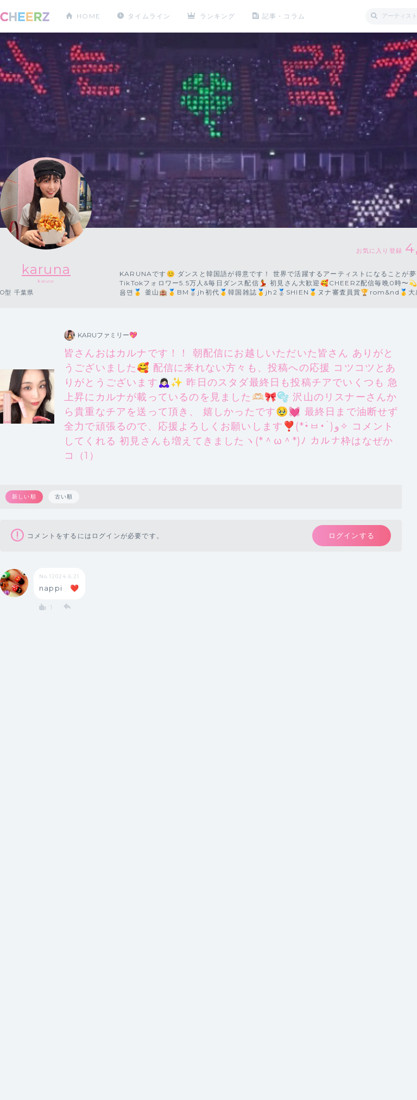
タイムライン (149, 16)
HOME (88, 16)
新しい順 (24, 496)
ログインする (351, 535)
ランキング (218, 16)
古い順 (64, 496)
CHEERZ (24, 16)
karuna (46, 269)
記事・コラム (283, 16)
